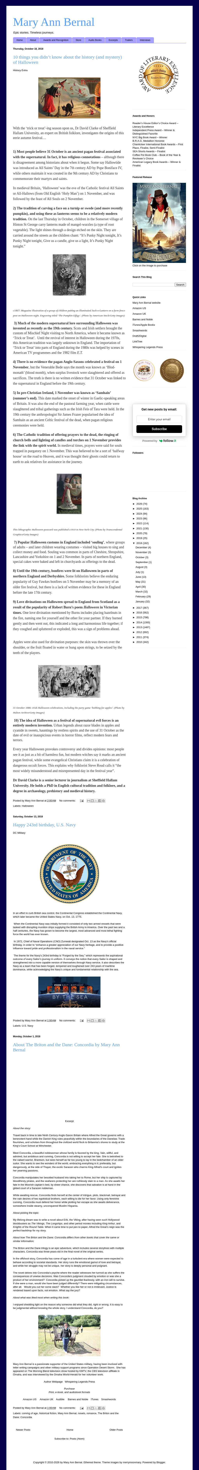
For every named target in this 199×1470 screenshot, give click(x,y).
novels (81, 1413)
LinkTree (137, 341)
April (138, 586)
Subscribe (159, 429)
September (142, 562)
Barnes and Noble (78, 1399)
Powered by (159, 440)
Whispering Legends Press (80, 1381)
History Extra (20, 70)
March (139, 591)
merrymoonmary (132, 1462)
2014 (139, 622)
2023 (139, 518)
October (140, 557)
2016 (139, 612)
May (138, 581)
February (141, 596)
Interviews (145, 40)
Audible (60, 1399)
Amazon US (29, 1399)
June (139, 576)
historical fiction (47, 1413)
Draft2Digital (140, 335)
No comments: (67, 800)
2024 (139, 513)
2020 (139, 533)
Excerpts (113, 40)
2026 (139, 503)
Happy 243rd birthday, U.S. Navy (44, 824)
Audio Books (94, 40)
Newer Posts (23, 1429)
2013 (139, 627)
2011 (139, 637)
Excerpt (69, 1121)
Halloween (28, 805)
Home (20, 40)
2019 (139, 538)
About (33, 40)
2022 (139, 523)
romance (92, 1413)
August (140, 567)
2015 (139, 617)
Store (78, 40)
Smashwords (108, 1399)
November (142, 552)
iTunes (95, 1399)
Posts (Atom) (77, 1438)
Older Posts (116, 1429)
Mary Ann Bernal (54, 22)
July (138, 572)
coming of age (30, 1413)
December (142, 547)
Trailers (129, 40)
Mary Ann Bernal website (147, 302)
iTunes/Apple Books (144, 324)
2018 (139, 543)
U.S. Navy (27, 1025)
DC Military (19, 832)
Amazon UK (46, 1399)
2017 (139, 607)
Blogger (160, 1462)
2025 (139, 508)
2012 (139, 632)
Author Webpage (53, 1381)
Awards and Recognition (55, 40)
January (140, 601)
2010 (139, 642)
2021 (139, 528)
